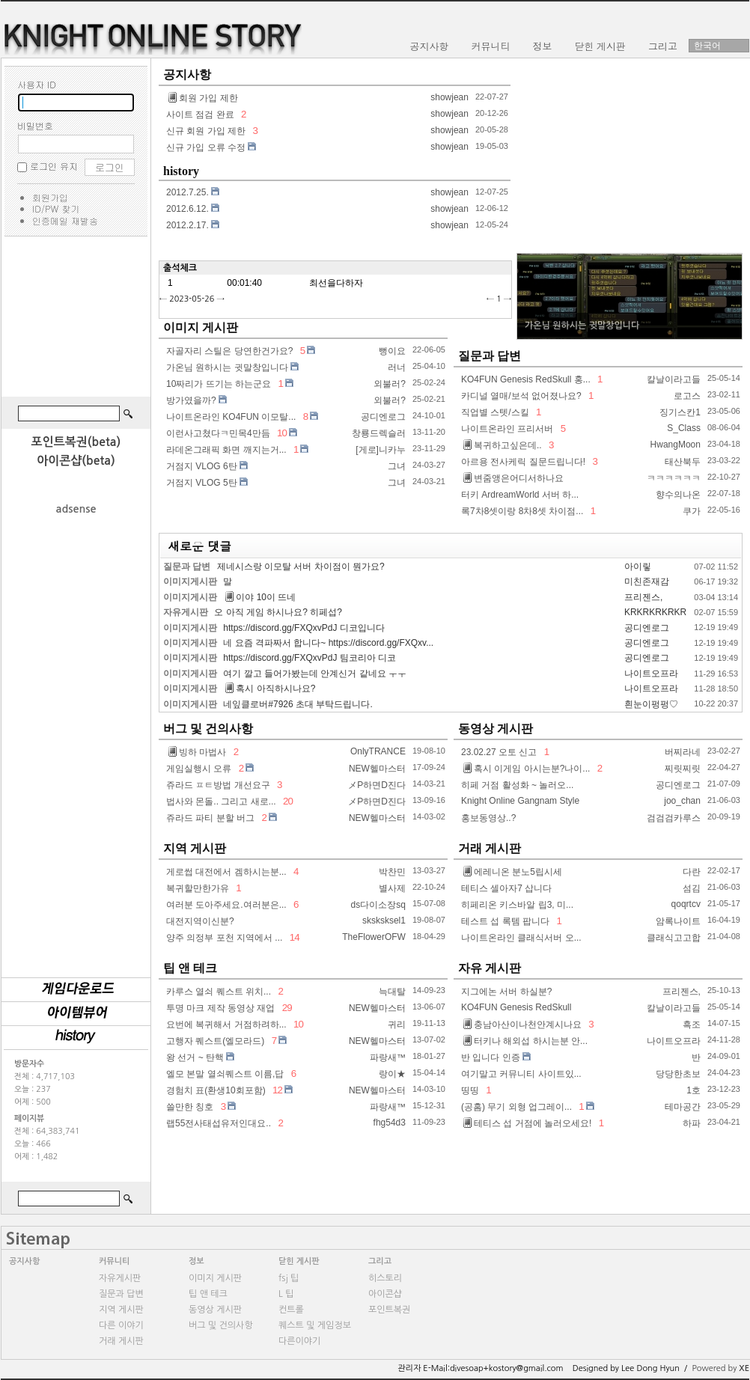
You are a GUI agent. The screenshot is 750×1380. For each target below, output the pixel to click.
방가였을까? (191, 400)
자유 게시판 (489, 968)
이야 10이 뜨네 (260, 597)
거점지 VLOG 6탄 (201, 466)
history (181, 171)
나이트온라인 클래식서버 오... (521, 937)
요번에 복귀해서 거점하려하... (226, 1024)
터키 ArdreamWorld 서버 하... (520, 494)
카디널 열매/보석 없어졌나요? (521, 396)
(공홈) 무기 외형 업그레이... (516, 1107)
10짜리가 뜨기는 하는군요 (218, 384)
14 (293, 937)
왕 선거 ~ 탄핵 (195, 1057)
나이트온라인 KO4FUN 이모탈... (231, 417)
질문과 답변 (489, 355)
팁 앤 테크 (190, 968)
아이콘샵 (385, 1293)
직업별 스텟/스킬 (495, 412)
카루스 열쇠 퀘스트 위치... (218, 991)
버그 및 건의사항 (208, 728)
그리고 (379, 1261)
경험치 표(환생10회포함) (216, 1090)
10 (281, 433)
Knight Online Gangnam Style (520, 801)
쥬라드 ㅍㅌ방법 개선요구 (218, 785)
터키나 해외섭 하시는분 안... (525, 1041)
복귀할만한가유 (197, 888)
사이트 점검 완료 (200, 114)
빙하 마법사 (197, 752)
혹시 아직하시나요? (270, 688)
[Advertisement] (75, 319)
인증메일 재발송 (65, 220)
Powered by (720, 1368)
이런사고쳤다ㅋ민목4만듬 (218, 433)
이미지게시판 (190, 581)
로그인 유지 (54, 165)
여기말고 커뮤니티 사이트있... (521, 1074)
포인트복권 (389, 1309)
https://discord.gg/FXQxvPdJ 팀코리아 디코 (309, 658)
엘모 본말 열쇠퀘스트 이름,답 (225, 1074)
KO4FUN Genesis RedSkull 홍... (526, 379)
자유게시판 (185, 612)
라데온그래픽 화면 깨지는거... (226, 450)
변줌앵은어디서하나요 (513, 478)
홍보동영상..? (488, 818)
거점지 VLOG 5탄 (201, 482)
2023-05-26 (191, 299)
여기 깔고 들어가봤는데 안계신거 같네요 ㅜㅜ (314, 673)
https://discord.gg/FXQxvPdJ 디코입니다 (303, 628)
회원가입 (50, 197)
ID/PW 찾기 (55, 208)
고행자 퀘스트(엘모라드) (215, 1041)
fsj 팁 (288, 1278)
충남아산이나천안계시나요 (522, 1024)
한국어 (707, 45)
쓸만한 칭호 (189, 1107)
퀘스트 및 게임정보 (314, 1325)
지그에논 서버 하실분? (506, 991)
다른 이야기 (121, 1325)
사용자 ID (36, 84)
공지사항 (187, 74)
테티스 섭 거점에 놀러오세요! (527, 1123)
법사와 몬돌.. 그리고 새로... (221, 801)
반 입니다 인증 (490, 1057)
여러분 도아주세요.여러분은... (226, 905)
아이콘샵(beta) (76, 460)
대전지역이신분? (200, 921)
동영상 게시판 (495, 728)
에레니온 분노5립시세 (512, 872)
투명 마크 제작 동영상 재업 (220, 1008)
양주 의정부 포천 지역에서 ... (224, 937)
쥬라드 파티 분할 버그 (210, 818)
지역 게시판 (194, 848)
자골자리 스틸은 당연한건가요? (229, 351)
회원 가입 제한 (203, 98)
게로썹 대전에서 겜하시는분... (226, 872)
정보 (196, 1261)
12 (277, 1090)
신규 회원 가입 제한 (206, 131)
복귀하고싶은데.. (502, 445)
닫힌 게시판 (299, 1261)
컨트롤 (291, 1309)
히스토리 (385, 1278)
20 (287, 801)
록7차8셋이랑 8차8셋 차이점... (522, 511)
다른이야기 (299, 1341)
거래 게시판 (489, 848)
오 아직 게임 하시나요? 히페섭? (278, 612)
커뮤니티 (114, 1261)
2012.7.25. (187, 192)
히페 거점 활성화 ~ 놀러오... (517, 785)
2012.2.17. (187, 225)
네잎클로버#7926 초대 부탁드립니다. (297, 704)
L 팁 (285, 1293)
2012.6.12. (187, 209)
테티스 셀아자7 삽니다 (506, 888)
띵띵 (470, 1090)
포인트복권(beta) (76, 442)
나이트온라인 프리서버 (507, 429)
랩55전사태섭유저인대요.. (218, 1123)
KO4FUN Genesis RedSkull (516, 1007)
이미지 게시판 (200, 327)
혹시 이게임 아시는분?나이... (526, 768)
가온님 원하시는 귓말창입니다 (227, 367)
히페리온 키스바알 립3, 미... (517, 905)
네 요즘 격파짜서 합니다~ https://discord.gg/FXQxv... (328, 643)
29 (286, 1007)
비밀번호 (35, 125)
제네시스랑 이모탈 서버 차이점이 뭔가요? (301, 566)
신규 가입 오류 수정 (206, 147)
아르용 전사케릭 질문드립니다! (523, 462)
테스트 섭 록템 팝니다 (505, 921)
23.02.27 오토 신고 (499, 752)
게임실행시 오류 (198, 768)
